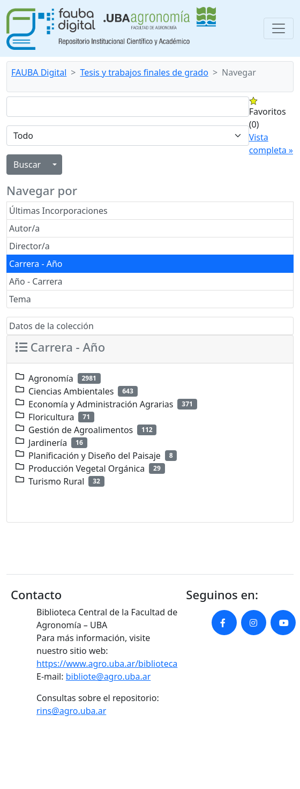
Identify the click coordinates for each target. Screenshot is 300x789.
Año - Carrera (36, 281)
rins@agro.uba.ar (71, 711)
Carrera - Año (36, 264)
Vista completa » (271, 143)
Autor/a (24, 228)
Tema (20, 299)
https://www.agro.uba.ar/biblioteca (106, 663)
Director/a (29, 246)
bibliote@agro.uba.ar (108, 676)
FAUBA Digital (38, 72)
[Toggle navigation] (279, 28)
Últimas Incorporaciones (58, 211)
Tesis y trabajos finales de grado (144, 72)
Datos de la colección (51, 326)
